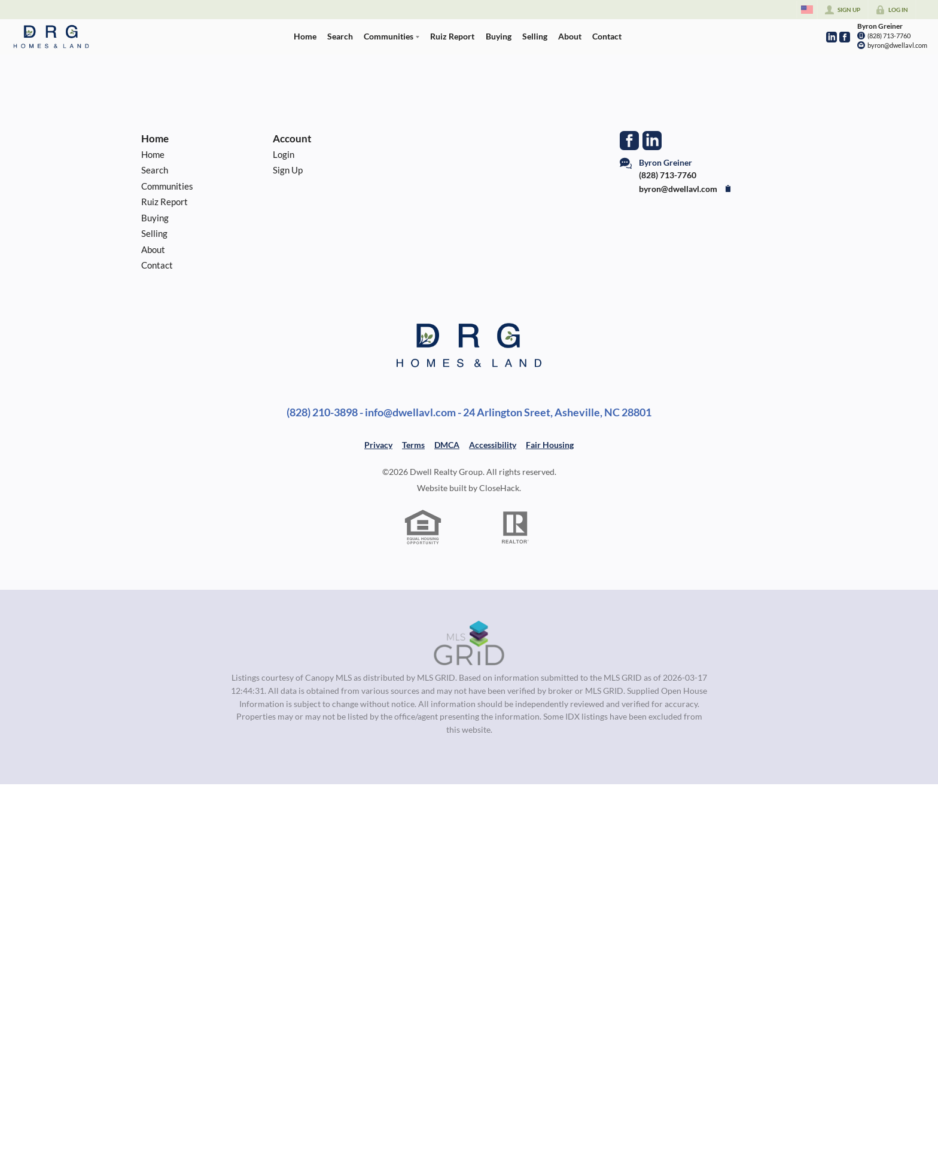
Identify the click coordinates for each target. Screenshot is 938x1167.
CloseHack (499, 488)
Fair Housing (550, 445)
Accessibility (492, 445)
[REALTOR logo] (516, 527)
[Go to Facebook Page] (844, 37)
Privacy (378, 445)
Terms (413, 445)
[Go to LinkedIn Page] (831, 37)
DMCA (446, 445)
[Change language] (807, 9)
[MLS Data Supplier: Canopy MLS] (469, 643)
